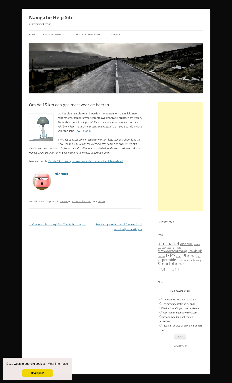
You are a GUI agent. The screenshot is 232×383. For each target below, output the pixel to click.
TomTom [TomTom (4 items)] (168, 268)
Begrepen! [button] (37, 373)
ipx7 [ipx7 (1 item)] (198, 256)
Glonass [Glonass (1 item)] (161, 256)
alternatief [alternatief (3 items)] (168, 243)
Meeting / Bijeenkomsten (88, 34)
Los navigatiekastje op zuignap (178, 303)
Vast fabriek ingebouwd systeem (179, 312)
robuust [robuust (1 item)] (188, 260)
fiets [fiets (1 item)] (179, 248)
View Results (180, 346)
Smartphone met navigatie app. (179, 299)
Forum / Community (54, 34)
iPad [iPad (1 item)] (178, 256)
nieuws (101, 201)
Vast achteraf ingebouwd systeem (180, 308)
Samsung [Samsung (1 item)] (197, 260)
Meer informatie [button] (58, 363)
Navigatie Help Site (51, 17)
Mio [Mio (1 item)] (159, 260)
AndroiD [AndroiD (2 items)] (186, 244)
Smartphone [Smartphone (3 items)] (171, 264)
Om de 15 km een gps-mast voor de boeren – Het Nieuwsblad (85, 161)
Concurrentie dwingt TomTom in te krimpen (57, 224)
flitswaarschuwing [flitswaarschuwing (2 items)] (172, 251)
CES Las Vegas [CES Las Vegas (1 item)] (164, 248)
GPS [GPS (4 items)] (171, 255)
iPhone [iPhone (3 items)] (188, 256)
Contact (115, 34)
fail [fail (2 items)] (173, 247)
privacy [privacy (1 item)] (180, 260)
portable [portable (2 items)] (169, 259)
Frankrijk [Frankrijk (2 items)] (195, 251)
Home (32, 34)
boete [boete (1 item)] (197, 244)
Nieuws (64, 201)
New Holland (82, 131)
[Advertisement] (180, 156)
